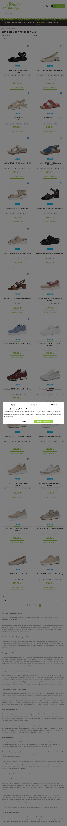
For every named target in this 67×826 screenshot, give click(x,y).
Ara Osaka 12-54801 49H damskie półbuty (17, 389)
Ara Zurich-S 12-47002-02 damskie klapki (49, 253)
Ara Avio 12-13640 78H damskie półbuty (50, 574)
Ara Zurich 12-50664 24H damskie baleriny (50, 437)
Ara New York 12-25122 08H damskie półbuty (50, 299)
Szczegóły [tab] (34, 405)
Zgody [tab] (13, 405)
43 (17, 79)
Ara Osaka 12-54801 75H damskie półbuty (49, 529)
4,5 (48, 76)
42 (29, 76)
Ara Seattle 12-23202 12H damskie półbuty (17, 344)
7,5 (46, 79)
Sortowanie (6, 35)
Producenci (56, 22)
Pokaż (35, 35)
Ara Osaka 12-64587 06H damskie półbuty (50, 389)
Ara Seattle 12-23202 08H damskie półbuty (17, 484)
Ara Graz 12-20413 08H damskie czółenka (49, 70)
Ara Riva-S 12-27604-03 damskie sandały (17, 298)
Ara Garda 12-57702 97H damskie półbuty (17, 436)
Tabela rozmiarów (12, 22)
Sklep (41, 22)
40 (22, 76)
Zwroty (32, 22)
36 (8, 76)
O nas (4, 22)
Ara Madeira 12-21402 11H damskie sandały (17, 71)
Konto (47, 6)
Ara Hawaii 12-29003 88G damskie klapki (49, 118)
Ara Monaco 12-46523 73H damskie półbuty (49, 344)
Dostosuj (23, 421)
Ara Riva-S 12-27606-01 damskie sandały (50, 208)
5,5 (55, 76)
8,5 (53, 79)
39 (19, 76)
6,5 (62, 76)
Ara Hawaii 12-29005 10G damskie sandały (50, 164)
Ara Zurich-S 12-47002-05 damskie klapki (17, 253)
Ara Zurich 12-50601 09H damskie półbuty (50, 484)
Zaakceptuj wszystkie (43, 421)
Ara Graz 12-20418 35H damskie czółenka (17, 574)
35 (5, 76)
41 (25, 76)
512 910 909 (42, 6)
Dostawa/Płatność (23, 22)
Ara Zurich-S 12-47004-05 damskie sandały (17, 209)
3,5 (41, 76)
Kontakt (49, 22)
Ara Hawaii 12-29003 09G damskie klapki (17, 163)
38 (15, 76)
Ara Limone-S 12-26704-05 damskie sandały (17, 118)
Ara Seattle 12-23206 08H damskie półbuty (17, 529)
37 (12, 76)
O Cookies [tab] (54, 405)
